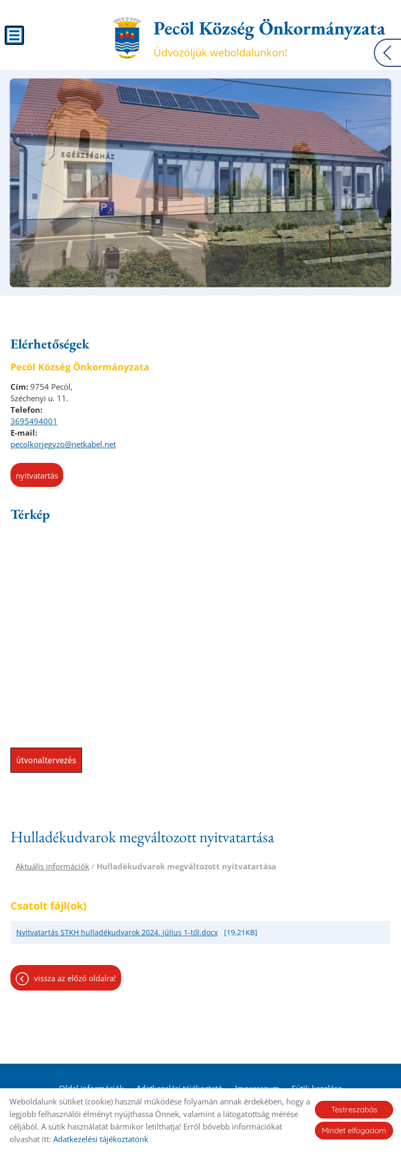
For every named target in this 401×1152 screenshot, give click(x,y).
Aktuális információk (52, 866)
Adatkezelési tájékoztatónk (100, 1139)
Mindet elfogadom (354, 1130)
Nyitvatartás (37, 475)
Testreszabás (354, 1109)
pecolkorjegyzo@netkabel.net (63, 444)
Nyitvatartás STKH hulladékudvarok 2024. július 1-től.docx (117, 932)
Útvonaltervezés (46, 760)
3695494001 (33, 421)
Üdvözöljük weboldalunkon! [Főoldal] (269, 38)
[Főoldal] (127, 38)
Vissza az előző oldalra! (75, 978)
